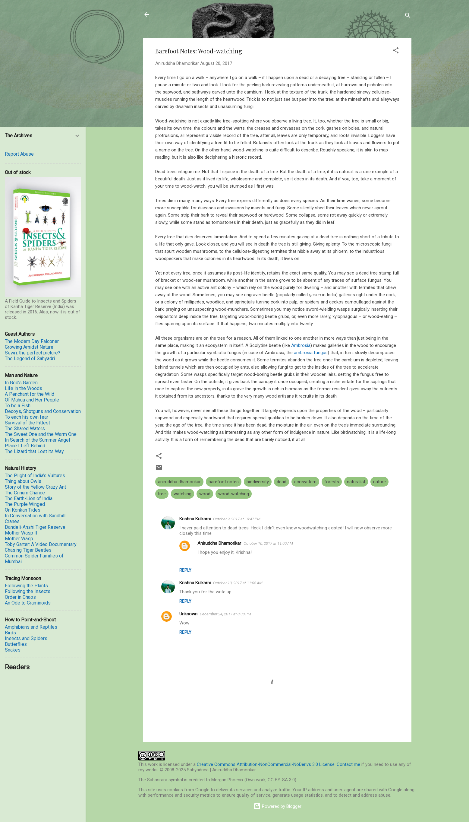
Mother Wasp (19, 538)
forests (331, 481)
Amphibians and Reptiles (31, 627)
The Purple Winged (25, 504)
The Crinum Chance (25, 493)
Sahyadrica (177, 14)
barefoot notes (224, 481)
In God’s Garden (21, 383)
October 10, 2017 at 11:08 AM (238, 583)
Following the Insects (27, 591)
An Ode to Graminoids (28, 603)
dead (281, 481)
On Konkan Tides (22, 510)
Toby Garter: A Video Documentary (41, 544)
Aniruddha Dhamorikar (219, 543)
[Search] (407, 16)
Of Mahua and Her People (32, 400)
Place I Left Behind (25, 446)
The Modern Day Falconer (32, 341)
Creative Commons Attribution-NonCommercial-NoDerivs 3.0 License (266, 764)
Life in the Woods (23, 388)
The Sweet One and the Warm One (41, 434)
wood (204, 494)
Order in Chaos (20, 597)
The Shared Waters (25, 428)
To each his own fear (26, 417)
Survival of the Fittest (27, 423)
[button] (395, 51)
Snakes (12, 650)
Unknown (188, 614)
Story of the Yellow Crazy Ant (35, 487)
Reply (185, 570)
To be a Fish (17, 405)
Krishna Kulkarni (195, 519)
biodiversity (258, 481)
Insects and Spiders (26, 638)
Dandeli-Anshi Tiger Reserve (35, 527)
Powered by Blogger (277, 806)
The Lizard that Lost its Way (34, 451)
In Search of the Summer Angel (37, 440)
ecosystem (305, 481)
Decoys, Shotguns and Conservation (43, 411)
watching (182, 494)
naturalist (356, 481)
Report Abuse (19, 154)
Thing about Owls (23, 481)
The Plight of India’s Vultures (35, 475)
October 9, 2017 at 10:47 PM (236, 519)
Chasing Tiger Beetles (28, 550)
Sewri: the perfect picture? (32, 353)
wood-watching (233, 494)
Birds (10, 633)
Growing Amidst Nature (29, 347)
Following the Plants (26, 586)
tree (162, 494)
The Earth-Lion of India (28, 498)
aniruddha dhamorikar (179, 481)
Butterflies (16, 644)
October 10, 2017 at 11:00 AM (268, 543)
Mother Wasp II (21, 533)
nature (379, 481)
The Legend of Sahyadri (30, 358)
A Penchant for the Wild (29, 394)
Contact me (348, 764)
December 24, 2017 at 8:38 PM (225, 614)
